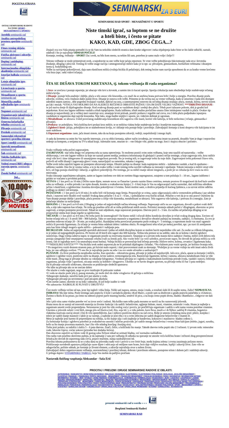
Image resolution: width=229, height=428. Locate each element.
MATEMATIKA (99, 380)
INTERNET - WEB (76, 378)
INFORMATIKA (63, 378)
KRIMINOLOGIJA (144, 378)
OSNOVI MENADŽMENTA (104, 381)
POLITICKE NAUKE (180, 381)
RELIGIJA (117, 385)
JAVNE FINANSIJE (100, 378)
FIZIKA (165, 376)
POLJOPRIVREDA (195, 381)
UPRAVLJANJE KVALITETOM (112, 387)
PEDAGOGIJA (166, 381)
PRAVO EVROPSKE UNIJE (110, 383)
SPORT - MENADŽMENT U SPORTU (188, 385)
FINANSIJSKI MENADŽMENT (131, 376)
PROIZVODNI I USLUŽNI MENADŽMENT (169, 383)
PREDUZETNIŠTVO (128, 383)
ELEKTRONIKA (131, 374)
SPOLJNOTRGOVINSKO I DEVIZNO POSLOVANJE (154, 385)
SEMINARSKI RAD (131, 414)
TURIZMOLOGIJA (93, 387)
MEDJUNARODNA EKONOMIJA (127, 380)
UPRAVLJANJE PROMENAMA (136, 387)
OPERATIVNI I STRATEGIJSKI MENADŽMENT (76, 381)
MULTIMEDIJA (174, 380)
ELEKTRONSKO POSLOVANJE (150, 374)
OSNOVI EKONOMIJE (123, 381)
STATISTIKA (62, 387)
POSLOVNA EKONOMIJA (67, 383)
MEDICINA (110, 380)
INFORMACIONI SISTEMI (190, 376)
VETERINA (152, 387)
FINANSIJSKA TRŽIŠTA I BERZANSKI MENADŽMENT (99, 376)
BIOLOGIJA (109, 374)
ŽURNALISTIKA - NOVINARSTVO (170, 387)
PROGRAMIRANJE (192, 383)
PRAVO (96, 383)
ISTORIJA (88, 378)
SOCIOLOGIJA (128, 385)
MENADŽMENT (145, 380)
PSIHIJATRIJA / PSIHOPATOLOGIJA (83, 385)
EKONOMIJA (120, 374)
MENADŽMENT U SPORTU (16, 30)
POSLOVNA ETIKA (85, 383)
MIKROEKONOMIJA (160, 380)
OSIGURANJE (138, 381)
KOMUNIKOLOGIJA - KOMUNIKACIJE (122, 378)
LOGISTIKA (174, 378)
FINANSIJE (72, 376)
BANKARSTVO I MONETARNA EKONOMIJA (87, 374)
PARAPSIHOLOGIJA (152, 381)
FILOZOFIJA (62, 376)
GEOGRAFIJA (175, 376)
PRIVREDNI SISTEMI (145, 383)
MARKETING (88, 380)
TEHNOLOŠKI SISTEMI (76, 387)
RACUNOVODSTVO (105, 385)
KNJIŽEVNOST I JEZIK (160, 378)
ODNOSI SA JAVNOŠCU (190, 380)
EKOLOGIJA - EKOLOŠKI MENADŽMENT (178, 374)
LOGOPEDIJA (185, 378)
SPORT (21, 28)
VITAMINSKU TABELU (78, 353)
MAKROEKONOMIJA (74, 380)
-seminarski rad (13, 34)
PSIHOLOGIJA (63, 385)
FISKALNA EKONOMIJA (153, 376)
